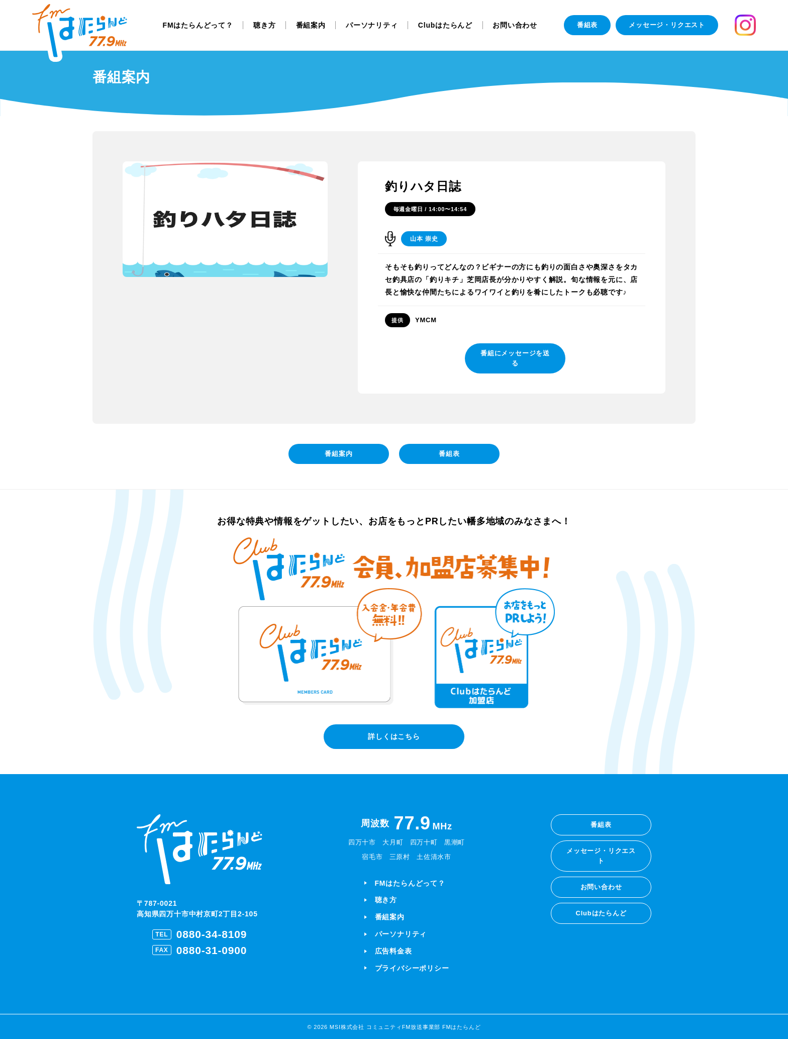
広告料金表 (393, 951)
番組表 (587, 25)
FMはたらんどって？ (198, 25)
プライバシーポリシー (412, 968)
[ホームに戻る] (79, 33)
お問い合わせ (514, 25)
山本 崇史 (424, 238)
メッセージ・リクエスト (667, 25)
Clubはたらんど (445, 25)
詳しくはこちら (394, 736)
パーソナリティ (372, 25)
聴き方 (264, 25)
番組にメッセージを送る (515, 358)
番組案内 (311, 25)
